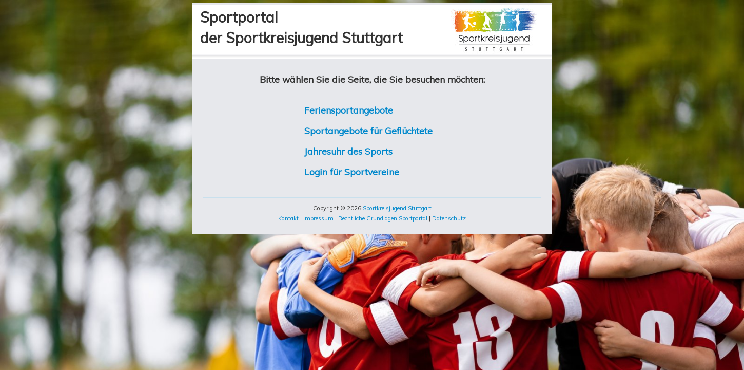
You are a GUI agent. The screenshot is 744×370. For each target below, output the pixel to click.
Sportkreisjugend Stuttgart (397, 208)
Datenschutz (449, 218)
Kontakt (288, 218)
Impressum (318, 218)
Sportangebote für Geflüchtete (368, 130)
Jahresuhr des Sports (348, 151)
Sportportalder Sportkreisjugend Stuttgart (301, 27)
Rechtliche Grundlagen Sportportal (382, 218)
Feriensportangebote (348, 110)
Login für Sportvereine (351, 171)
